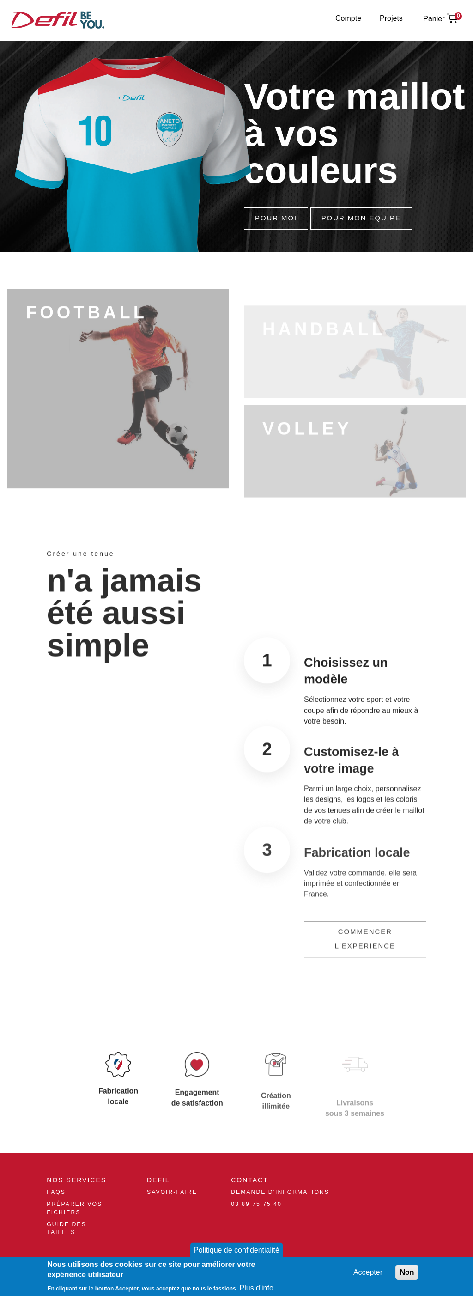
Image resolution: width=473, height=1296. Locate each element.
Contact (249, 1180)
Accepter (367, 1272)
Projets (391, 18)
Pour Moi (276, 218)
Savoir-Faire (172, 1192)
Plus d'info (256, 1288)
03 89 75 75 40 (256, 1204)
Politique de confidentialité (236, 1250)
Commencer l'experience (365, 952)
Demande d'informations (280, 1192)
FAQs (56, 1192)
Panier (433, 19)
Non (407, 1272)
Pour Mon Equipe (361, 218)
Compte (348, 18)
